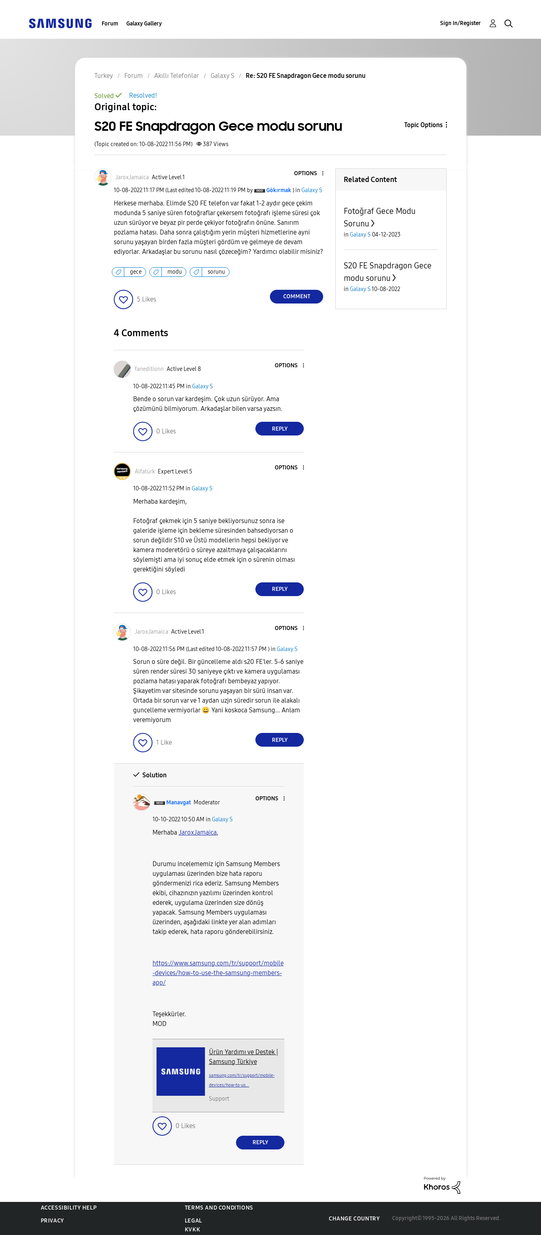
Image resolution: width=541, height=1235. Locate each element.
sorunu (216, 271)
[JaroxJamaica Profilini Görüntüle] (198, 832)
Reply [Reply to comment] (280, 428)
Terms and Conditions (219, 1207)
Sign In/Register (460, 23)
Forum (110, 23)
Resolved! (143, 95)
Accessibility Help (69, 1207)
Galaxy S (311, 190)
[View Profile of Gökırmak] (278, 190)
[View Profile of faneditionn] (149, 369)
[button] (309, 174)
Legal (193, 1220)
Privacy (52, 1220)
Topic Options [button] (423, 125)
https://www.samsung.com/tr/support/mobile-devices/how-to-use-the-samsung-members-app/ (218, 972)
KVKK (192, 1229)
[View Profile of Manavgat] (178, 802)
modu (174, 271)
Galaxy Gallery (144, 23)
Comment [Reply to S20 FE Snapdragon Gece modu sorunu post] (296, 296)
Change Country (354, 1218)
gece (136, 271)
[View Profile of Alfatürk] (145, 471)
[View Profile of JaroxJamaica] (132, 177)
